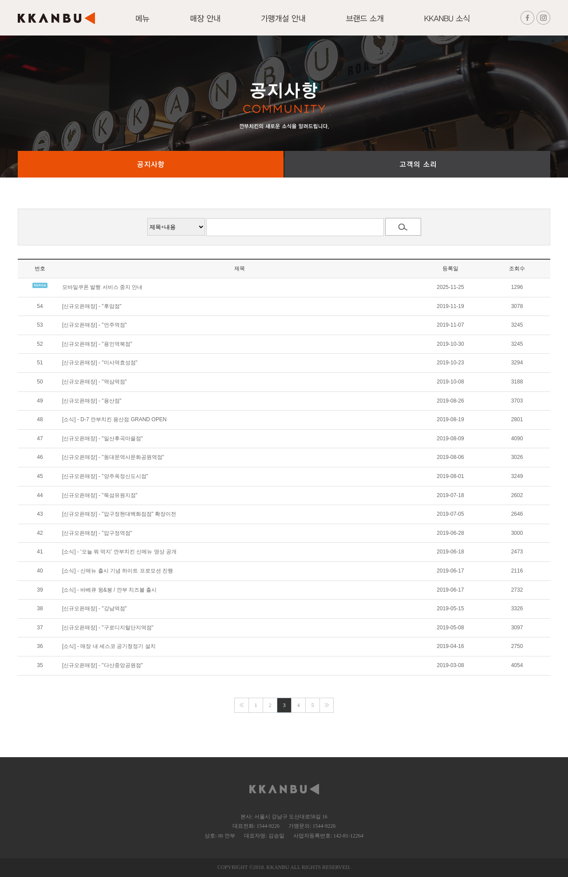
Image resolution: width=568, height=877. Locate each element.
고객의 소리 (417, 164)
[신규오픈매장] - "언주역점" (94, 325)
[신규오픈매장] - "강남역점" (94, 608)
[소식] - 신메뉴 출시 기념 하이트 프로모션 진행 (117, 571)
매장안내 (205, 23)
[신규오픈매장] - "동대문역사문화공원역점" (113, 457)
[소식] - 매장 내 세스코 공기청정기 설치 (109, 646)
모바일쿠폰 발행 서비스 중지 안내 (102, 287)
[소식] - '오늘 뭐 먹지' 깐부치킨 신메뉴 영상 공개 (119, 552)
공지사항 (151, 164)
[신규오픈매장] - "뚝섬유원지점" (100, 495)
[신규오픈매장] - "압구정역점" (97, 533)
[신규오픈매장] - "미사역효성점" (100, 362)
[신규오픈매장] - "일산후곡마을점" (102, 438)
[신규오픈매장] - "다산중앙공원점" (102, 665)
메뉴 (142, 23)
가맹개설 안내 (283, 23)
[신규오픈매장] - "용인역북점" (97, 344)
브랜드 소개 (365, 23)
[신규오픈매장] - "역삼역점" (94, 382)
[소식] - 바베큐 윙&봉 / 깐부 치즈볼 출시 (109, 590)
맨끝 (327, 705)
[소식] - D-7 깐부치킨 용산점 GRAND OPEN (114, 419)
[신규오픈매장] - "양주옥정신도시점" (105, 476)
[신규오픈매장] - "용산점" (92, 401)
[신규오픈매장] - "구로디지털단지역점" (108, 627)
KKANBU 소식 (447, 23)
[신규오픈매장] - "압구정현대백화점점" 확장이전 (119, 514)
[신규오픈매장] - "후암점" (92, 306)
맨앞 (241, 705)
